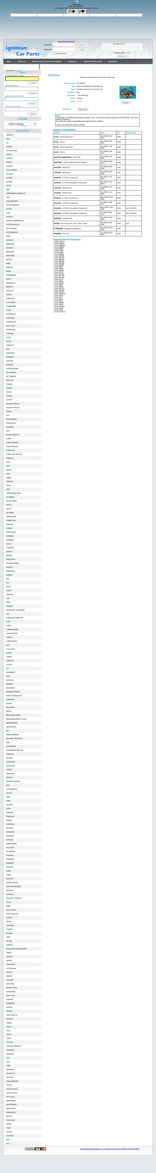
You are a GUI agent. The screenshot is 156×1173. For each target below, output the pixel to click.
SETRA (9, 941)
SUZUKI (9, 1007)
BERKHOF (10, 252)
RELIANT (9, 890)
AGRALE (9, 158)
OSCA (8, 809)
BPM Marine (11, 283)
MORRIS (9, 758)
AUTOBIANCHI (12, 232)
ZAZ (7, 1139)
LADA (8, 625)
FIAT (8, 431)
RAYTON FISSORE (13, 886)
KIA (7, 614)
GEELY (9, 470)
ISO (7, 583)
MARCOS (10, 680)
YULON (9, 1132)
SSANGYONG (11, 988)
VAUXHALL (10, 1073)
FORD (8, 439)
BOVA (8, 279)
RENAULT (10, 894)
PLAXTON (10, 847)
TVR (8, 1058)
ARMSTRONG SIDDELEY (16, 193)
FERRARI (10, 427)
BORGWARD (11, 275)
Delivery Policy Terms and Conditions (46, 61)
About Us (21, 61)
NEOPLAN (10, 773)
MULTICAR (10, 766)
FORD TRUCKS (12, 446)
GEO (8, 474)
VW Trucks (10, 1097)
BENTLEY (10, 248)
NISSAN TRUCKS (13, 781)
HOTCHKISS (11, 532)
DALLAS (9, 361)
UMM (8, 1066)
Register (82, 45)
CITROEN (10, 333)
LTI (7, 668)
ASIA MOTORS (12, 201)
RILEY (8, 902)
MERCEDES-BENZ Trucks (16, 719)
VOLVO (9, 1085)
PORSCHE (10, 859)
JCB (8, 598)
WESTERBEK (11, 1104)
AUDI (8, 213)
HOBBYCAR (11, 520)
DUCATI (9, 400)
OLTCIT (9, 793)
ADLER (9, 154)
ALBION (9, 166)
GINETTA (9, 481)
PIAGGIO (9, 840)
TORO (8, 1038)
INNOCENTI (10, 559)
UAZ (8, 1062)
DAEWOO (10, 345)
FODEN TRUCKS (12, 435)
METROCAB (11, 727)
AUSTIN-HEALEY (13, 224)
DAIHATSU (10, 353)
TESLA (9, 1027)
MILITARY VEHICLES (14, 738)
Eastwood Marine (13, 404)
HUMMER (10, 540)
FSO (8, 462)
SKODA (9, 972)
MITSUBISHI (11, 746)
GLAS (8, 485)
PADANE (9, 812)
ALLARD (9, 174)
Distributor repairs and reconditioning (21, 67)
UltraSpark (113, 61)
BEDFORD (10, 244)
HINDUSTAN (11, 516)
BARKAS (9, 240)
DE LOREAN (11, 372)
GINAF (8, 478)
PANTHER (10, 824)
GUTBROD (10, 497)
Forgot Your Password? (66, 41)
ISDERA (9, 575)
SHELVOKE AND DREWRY (16, 949)
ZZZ (7, 1143)
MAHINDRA (10, 672)
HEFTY (9, 505)
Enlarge (126, 102)
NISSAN (9, 777)
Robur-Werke (11, 910)
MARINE (9, 684)
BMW (8, 263)
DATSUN (9, 365)
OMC (8, 797)
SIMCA (8, 953)
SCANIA (9, 933)
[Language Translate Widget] (22, 124)
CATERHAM (11, 314)
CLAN (8, 337)
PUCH (8, 871)
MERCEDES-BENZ (13, 715)
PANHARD (10, 816)
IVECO (8, 590)
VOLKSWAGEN (12, 1081)
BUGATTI (9, 291)
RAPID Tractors (12, 882)
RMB (8, 906)
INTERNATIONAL (13, 563)
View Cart (121, 56)
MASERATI (10, 688)
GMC (8, 489)
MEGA (8, 711)
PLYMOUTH (10, 851)
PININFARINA (11, 844)
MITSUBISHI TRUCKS (14, 750)
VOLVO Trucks (12, 1093)
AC (7, 143)
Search (32, 93)
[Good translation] (71, 11)
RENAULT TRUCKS (13, 898)
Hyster (8, 544)
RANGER (9, 879)
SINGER (9, 956)
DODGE (9, 396)
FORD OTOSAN (12, 442)
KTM (8, 622)
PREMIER (10, 863)
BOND (8, 271)
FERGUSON (11, 423)
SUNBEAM (10, 1003)
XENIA (8, 1124)
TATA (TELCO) (11, 1015)
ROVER (9, 918)
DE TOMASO (11, 376)
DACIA (8, 341)
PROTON (9, 867)
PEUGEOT (10, 836)
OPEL (8, 801)
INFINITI (9, 555)
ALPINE (9, 182)
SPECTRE (10, 984)
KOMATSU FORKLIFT (14, 618)
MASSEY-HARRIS (13, 692)
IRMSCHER (10, 571)
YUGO (8, 1128)
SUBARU (9, 999)
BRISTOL (9, 287)
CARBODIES (11, 306)
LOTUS (9, 664)
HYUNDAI (10, 548)
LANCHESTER (11, 633)
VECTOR (9, 1077)
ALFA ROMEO (11, 170)
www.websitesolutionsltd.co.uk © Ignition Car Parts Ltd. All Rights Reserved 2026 (109, 1149)
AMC (8, 189)
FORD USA (10, 450)
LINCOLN (10, 661)
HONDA (9, 528)
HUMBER (9, 536)
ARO (8, 197)
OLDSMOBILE (11, 789)
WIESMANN (10, 1112)
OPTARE (9, 805)
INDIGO (9, 552)
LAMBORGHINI (12, 629)
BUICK (8, 294)
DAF (8, 349)
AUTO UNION (11, 228)
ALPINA (9, 178)
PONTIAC (10, 855)
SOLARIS (10, 980)
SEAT (8, 937)
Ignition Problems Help (93, 61)
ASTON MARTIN (12, 205)
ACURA (9, 147)
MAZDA (9, 703)
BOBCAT (9, 267)
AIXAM (8, 162)
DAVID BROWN (12, 368)
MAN (8, 676)
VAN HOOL (10, 1069)
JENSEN (9, 606)
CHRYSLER (10, 330)
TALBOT (9, 1011)
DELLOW (9, 380)
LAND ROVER (11, 641)
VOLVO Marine (12, 1089)
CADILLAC (10, 298)
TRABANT (10, 1050)
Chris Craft (10, 326)
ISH (7, 579)
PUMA (8, 875)
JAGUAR (9, 594)
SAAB (8, 921)
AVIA (8, 236)
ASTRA (9, 209)
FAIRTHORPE (11, 419)
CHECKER (10, 318)
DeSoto (9, 392)
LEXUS (9, 653)
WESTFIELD (11, 1108)
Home (9, 61)
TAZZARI (9, 1019)
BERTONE (10, 256)
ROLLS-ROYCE (12, 914)
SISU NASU (10, 964)
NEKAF (9, 770)
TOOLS (9, 1034)
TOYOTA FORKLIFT (13, 1046)
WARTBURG (11, 1101)
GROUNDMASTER (13, 493)
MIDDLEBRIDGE (12, 735)
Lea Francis (10, 649)
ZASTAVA (10, 1136)
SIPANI (9, 960)
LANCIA (9, 637)
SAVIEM (9, 929)
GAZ (8, 466)
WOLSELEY (11, 1120)
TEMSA (9, 1023)
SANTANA (10, 925)
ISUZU (8, 587)
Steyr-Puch (10, 995)
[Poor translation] (81, 11)
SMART (9, 976)
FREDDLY (10, 458)
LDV (8, 645)
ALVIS (8, 185)
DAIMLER (10, 357)
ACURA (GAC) (11, 150)
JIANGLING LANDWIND (15, 610)
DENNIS (9, 384)
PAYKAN (9, 828)
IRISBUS (9, 567)
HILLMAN (10, 513)
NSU (8, 785)
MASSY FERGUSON (14, 696)
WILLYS (9, 1116)
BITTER (9, 259)
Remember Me (60, 53)
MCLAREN (10, 707)
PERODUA (10, 832)
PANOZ (9, 820)
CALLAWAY (10, 302)
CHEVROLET (11, 322)
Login (82, 49)
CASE (8, 310)
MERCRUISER (11, 723)
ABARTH (9, 135)
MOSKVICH (10, 762)
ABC (8, 139)
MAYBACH (10, 699)
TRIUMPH (10, 1054)
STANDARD (10, 992)
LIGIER (9, 657)
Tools (8, 1030)
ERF (8, 415)
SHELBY (9, 945)
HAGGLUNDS (11, 501)
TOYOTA (9, 1042)
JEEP (8, 602)
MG (7, 731)
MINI (8, 742)
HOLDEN (9, 524)
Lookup (32, 83)
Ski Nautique (11, 968)
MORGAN (10, 754)
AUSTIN (9, 217)
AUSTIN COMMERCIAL (15, 221)
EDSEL (9, 411)
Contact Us (72, 61)
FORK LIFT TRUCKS (14, 454)
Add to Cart (83, 109)
